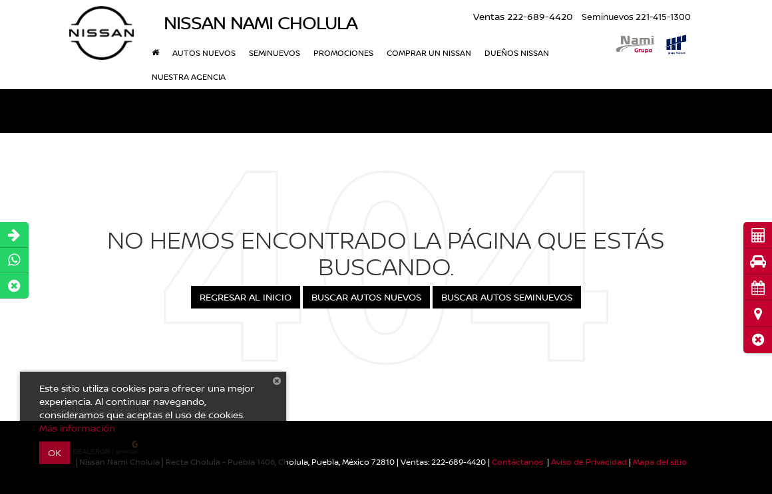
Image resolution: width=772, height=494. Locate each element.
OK (54, 452)
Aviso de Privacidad (589, 461)
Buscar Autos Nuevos (366, 297)
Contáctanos (517, 461)
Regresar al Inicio (245, 297)
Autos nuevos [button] (204, 53)
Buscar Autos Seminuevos (506, 297)
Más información (77, 428)
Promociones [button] (343, 53)
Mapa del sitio (660, 461)
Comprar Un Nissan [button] (429, 53)
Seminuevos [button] (274, 53)
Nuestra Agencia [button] (189, 76)
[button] (757, 340)
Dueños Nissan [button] (516, 53)
